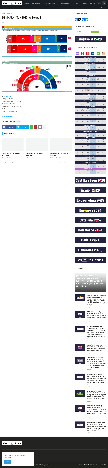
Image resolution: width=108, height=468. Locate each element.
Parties (10, 117)
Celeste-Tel (87, 137)
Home (27, 3)
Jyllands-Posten (12, 111)
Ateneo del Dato (87, 94)
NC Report (86, 100)
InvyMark (87, 113)
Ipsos (86, 156)
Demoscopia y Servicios (87, 150)
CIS (87, 88)
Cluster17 (86, 119)
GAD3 (87, 143)
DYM (87, 75)
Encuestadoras (89, 3)
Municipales (64, 3)
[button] (99, 3)
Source (4, 117)
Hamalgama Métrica (87, 131)
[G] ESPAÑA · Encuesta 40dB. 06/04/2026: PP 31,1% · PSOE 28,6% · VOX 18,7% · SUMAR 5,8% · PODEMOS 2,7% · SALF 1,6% (95, 348)
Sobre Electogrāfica (90, 465)
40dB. (86, 69)
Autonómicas (50, 3)
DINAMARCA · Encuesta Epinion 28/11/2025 (35, 154)
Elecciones (87, 168)
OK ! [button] (7, 462)
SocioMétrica (86, 82)
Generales (36, 3)
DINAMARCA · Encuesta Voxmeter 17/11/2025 (59, 154)
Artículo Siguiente (64, 163)
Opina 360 (87, 125)
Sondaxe (87, 162)
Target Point (87, 63)
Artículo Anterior (8, 163)
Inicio (3, 13)
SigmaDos (86, 57)
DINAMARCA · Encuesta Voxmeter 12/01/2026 (11, 154)
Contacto (103, 465)
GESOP (86, 106)
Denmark (10, 13)
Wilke (10, 109)
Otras (76, 3)
